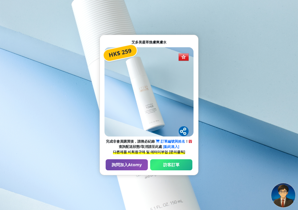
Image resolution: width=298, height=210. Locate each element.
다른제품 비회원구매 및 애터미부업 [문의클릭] (149, 151)
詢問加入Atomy (127, 164)
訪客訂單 (171, 164)
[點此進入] (171, 146)
